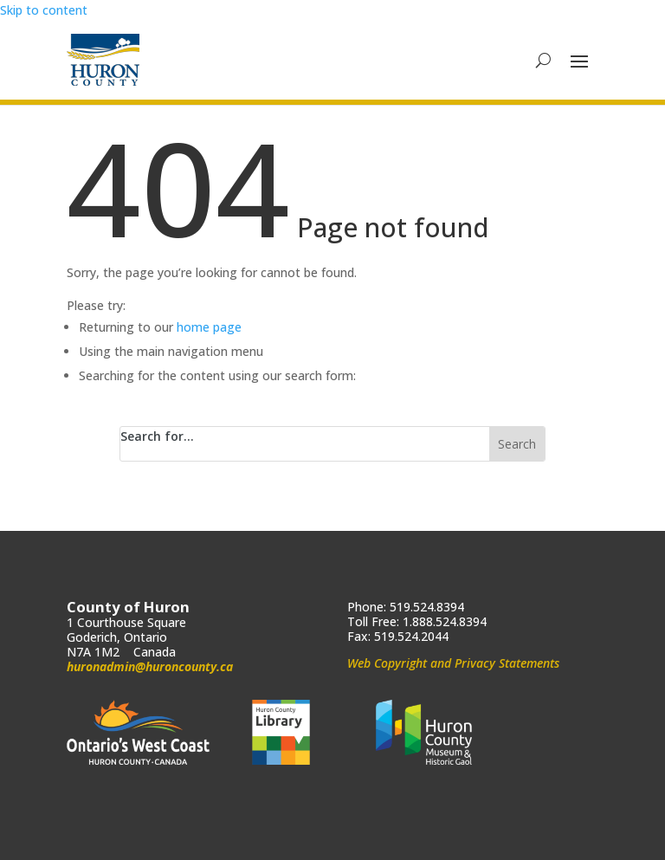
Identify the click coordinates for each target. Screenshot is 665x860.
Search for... (157, 436)
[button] (579, 60)
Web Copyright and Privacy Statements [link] (453, 663)
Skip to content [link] (43, 10)
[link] (103, 60)
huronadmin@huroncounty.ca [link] (150, 666)
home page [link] (209, 327)
